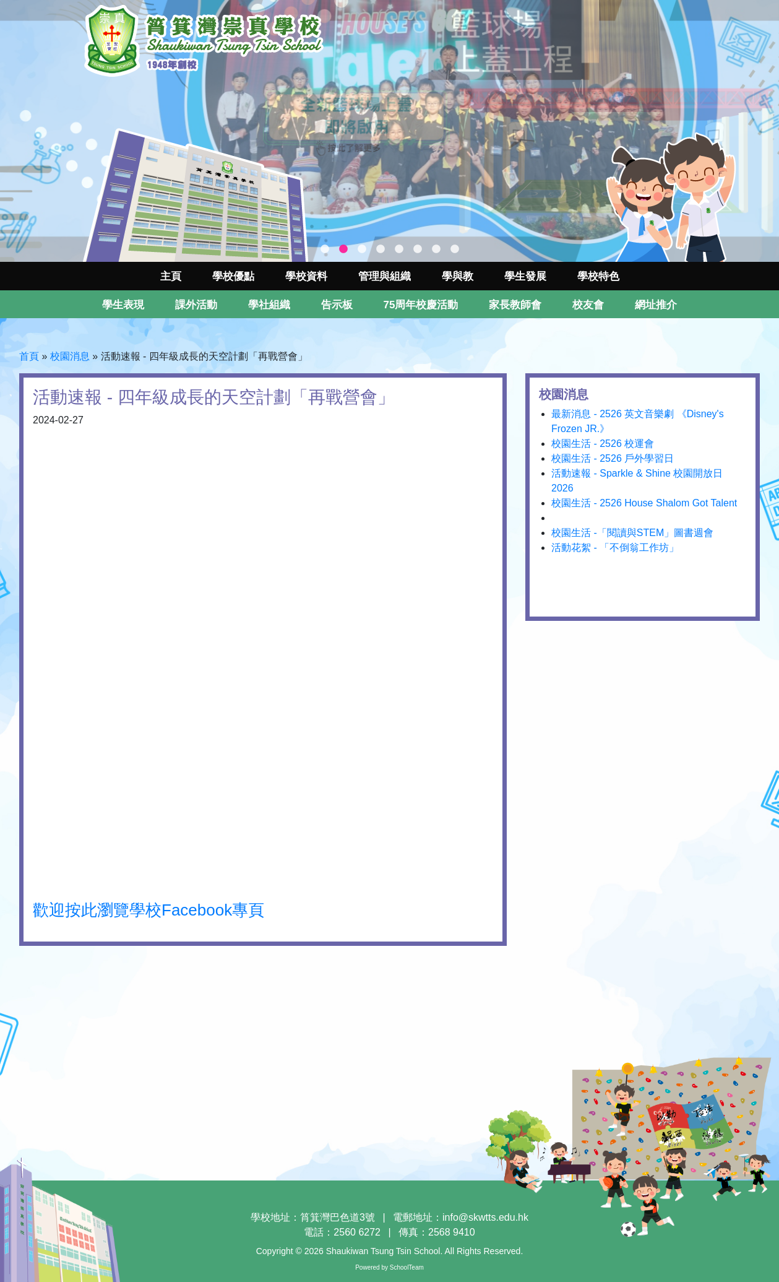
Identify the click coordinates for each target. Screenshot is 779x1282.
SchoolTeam (407, 1267)
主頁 (170, 276)
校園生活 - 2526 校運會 (602, 443)
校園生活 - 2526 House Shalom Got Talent (644, 503)
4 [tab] (380, 249)
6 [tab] (417, 249)
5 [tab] (399, 249)
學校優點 (233, 276)
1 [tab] (325, 249)
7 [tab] (436, 249)
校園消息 (70, 356)
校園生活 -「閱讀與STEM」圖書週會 (632, 532)
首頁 (29, 356)
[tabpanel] (389, 131)
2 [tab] (343, 249)
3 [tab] (362, 249)
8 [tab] (455, 249)
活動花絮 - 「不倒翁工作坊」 (615, 547)
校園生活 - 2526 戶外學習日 (612, 458)
